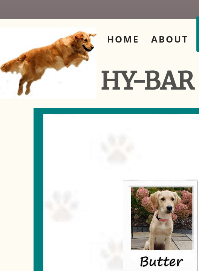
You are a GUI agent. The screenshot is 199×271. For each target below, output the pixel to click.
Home (123, 39)
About (169, 39)
